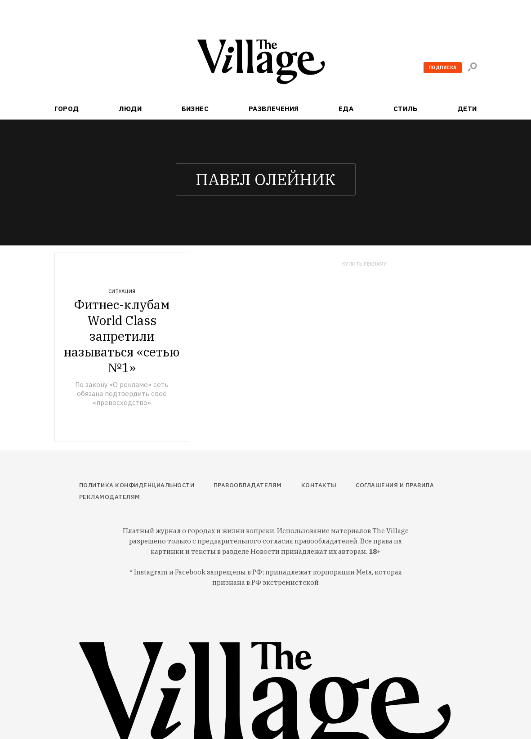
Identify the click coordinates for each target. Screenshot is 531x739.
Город (66, 108)
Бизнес (195, 108)
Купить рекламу (364, 264)
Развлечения (274, 108)
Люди (130, 108)
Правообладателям (248, 485)
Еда (346, 108)
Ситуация (121, 291)
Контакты (319, 485)
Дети (467, 108)
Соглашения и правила (395, 485)
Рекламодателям (109, 497)
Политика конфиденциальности (137, 485)
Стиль (405, 108)
